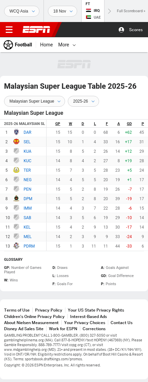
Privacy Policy (48, 310)
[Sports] (21, 11)
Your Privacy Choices (84, 322)
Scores (136, 29)
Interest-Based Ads (88, 316)
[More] (74, 44)
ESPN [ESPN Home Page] (36, 29)
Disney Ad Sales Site (23, 328)
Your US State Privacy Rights (96, 310)
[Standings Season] (83, 101)
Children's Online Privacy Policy (34, 316)
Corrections (94, 328)
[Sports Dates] (62, 11)
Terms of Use (17, 310)
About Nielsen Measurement (31, 322)
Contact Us (121, 322)
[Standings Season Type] (34, 101)
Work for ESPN (63, 328)
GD (129, 124)
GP (57, 124)
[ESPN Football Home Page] (18, 44)
